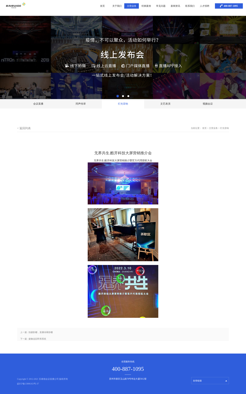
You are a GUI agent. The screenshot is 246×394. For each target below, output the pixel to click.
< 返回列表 (24, 128)
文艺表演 (165, 103)
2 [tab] (123, 96)
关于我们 (117, 6)
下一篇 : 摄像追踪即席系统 (33, 339)
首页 (102, 6)
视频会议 (208, 103)
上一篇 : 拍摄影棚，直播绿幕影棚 (36, 332)
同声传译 (81, 103)
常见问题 (161, 6)
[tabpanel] (123, 57)
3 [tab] (128, 96)
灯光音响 (123, 103)
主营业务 (131, 6)
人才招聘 (204, 6)
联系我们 (190, 6)
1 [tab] (118, 96)
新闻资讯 (175, 6)
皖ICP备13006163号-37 (28, 384)
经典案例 (146, 6)
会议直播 (38, 103)
